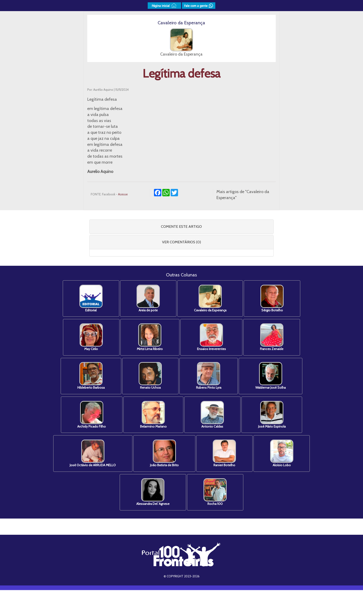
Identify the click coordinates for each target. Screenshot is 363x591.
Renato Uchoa (150, 376)
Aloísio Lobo (282, 454)
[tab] (182, 227)
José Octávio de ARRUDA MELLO (92, 454)
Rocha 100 (215, 493)
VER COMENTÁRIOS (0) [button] (181, 242)
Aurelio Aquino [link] (100, 171)
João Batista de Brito (164, 454)
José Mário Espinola (273, 415)
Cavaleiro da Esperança (210, 298)
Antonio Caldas (212, 415)
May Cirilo (90, 337)
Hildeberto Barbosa (90, 376)
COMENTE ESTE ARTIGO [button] (181, 226)
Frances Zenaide (272, 337)
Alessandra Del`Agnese (152, 493)
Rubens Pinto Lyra (209, 376)
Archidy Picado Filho (91, 415)
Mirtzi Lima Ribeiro (150, 337)
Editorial (90, 298)
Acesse (123, 194)
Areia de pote (148, 298)
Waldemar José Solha (271, 376)
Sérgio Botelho (273, 298)
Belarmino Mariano (153, 415)
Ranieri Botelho (224, 454)
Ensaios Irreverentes (211, 337)
